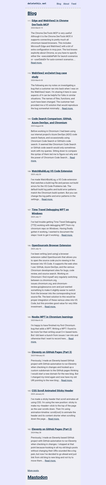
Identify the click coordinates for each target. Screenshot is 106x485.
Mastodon (37, 477)
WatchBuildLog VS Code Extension (52, 171)
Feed (73, 3)
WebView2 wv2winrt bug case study (49, 75)
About (66, 3)
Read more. (36, 62)
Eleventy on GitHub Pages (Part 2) (52, 429)
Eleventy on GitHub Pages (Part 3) (52, 352)
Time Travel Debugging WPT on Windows (50, 211)
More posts (33, 470)
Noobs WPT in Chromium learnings (52, 316)
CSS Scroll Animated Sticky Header (52, 390)
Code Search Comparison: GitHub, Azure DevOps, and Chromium (52, 120)
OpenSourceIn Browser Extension (51, 245)
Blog (59, 3)
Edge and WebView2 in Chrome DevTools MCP (50, 22)
